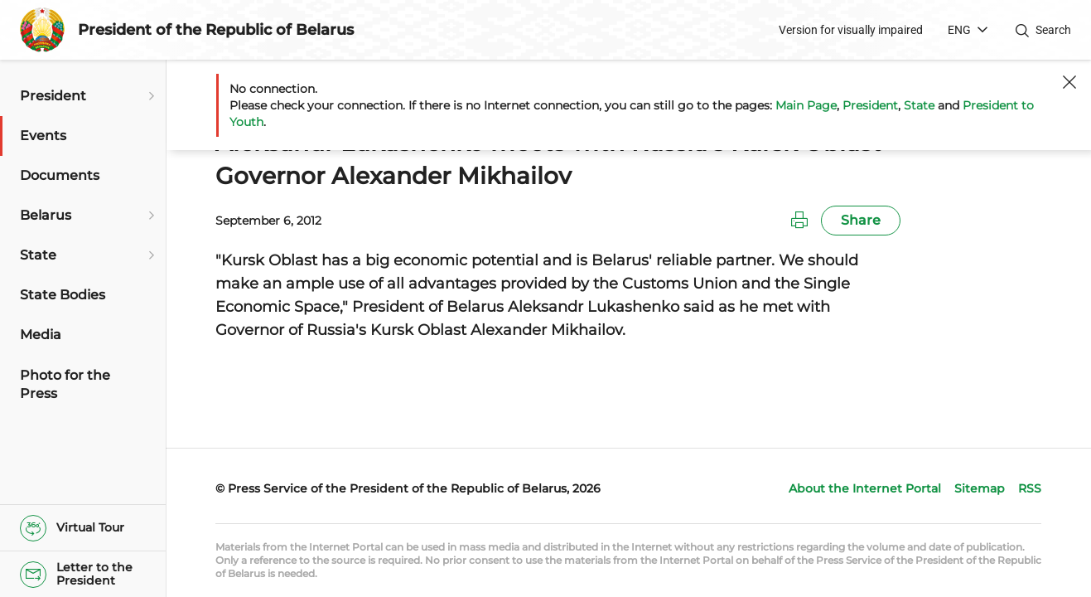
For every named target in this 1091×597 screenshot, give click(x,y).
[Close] (1069, 82)
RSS (1029, 488)
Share (861, 220)
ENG (959, 29)
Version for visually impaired (851, 29)
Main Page (806, 105)
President (870, 105)
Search (1053, 29)
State (919, 105)
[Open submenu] (149, 96)
